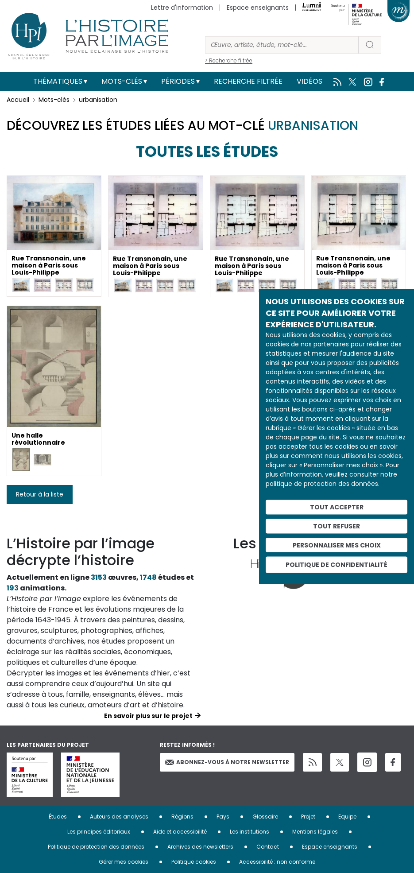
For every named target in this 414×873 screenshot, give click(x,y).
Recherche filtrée (248, 81)
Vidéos (309, 81)
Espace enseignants (258, 7)
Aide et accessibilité (180, 831)
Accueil (18, 99)
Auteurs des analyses (119, 816)
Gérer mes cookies (123, 861)
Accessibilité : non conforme (277, 861)
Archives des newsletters (200, 846)
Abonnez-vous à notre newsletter (227, 762)
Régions (182, 816)
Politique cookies (193, 861)
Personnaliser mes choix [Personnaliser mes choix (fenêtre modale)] (337, 544)
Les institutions (249, 831)
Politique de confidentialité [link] (336, 564)
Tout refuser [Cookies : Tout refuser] (336, 525)
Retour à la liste (39, 494)
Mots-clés (121, 81)
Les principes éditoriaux (98, 831)
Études (58, 816)
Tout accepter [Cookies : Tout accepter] (337, 507)
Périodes (178, 81)
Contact (267, 846)
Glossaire (265, 816)
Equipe (347, 816)
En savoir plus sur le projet (148, 715)
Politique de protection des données (96, 846)
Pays (223, 816)
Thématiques (57, 81)
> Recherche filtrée (228, 60)
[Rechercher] (282, 45)
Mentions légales (315, 831)
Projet (308, 816)
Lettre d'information (182, 7)
